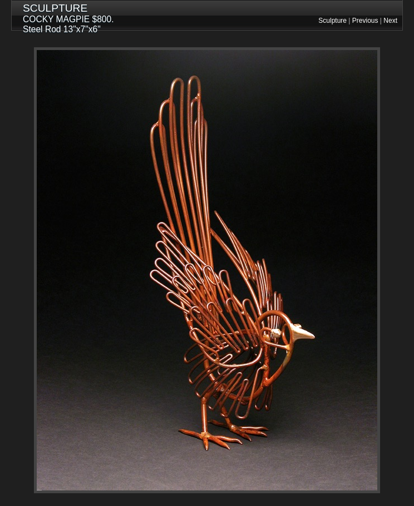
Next (390, 20)
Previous (365, 20)
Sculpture (332, 20)
